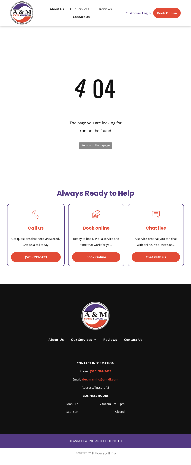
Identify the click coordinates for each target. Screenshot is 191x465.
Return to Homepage (95, 145)
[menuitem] (57, 9)
